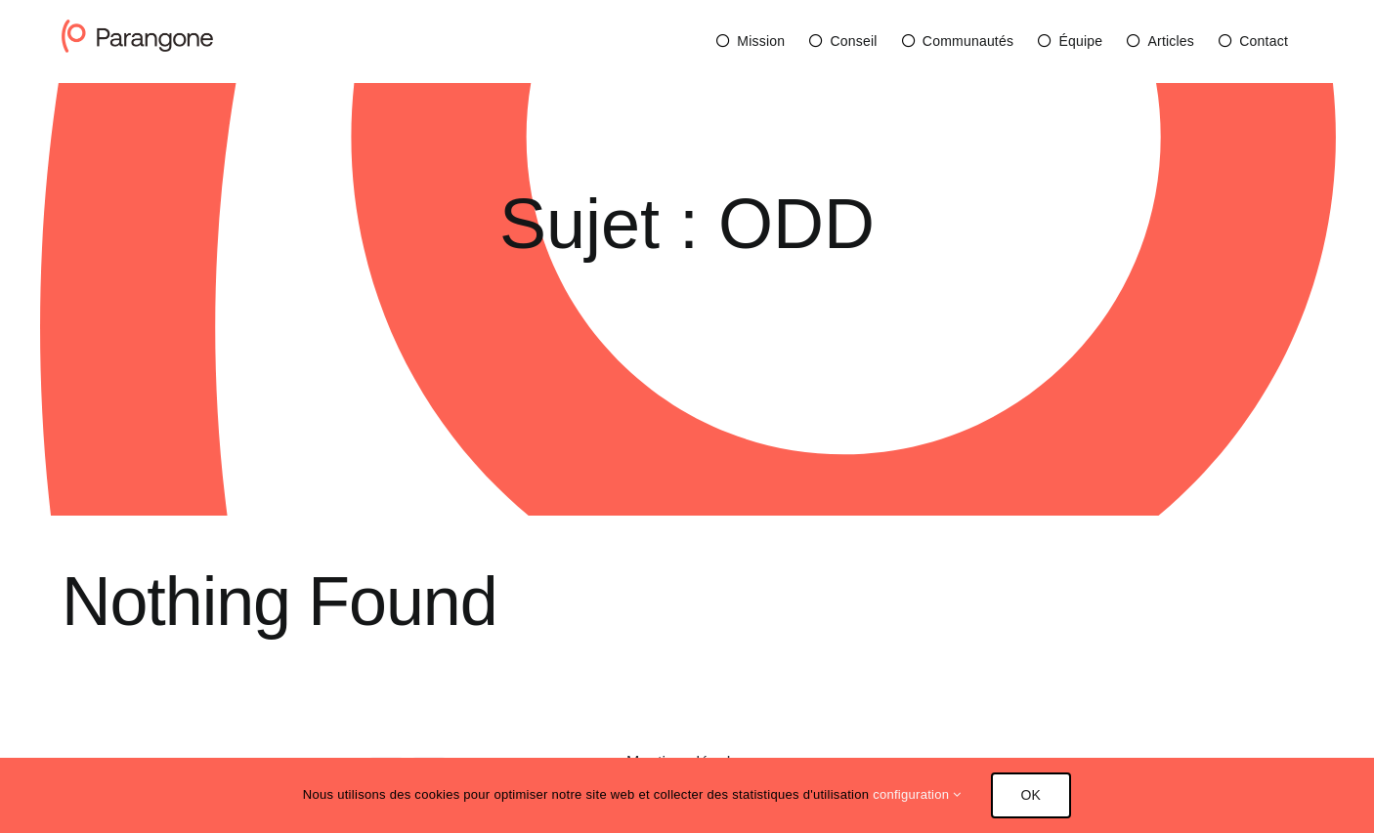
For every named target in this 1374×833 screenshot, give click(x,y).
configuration (917, 794)
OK (1031, 795)
